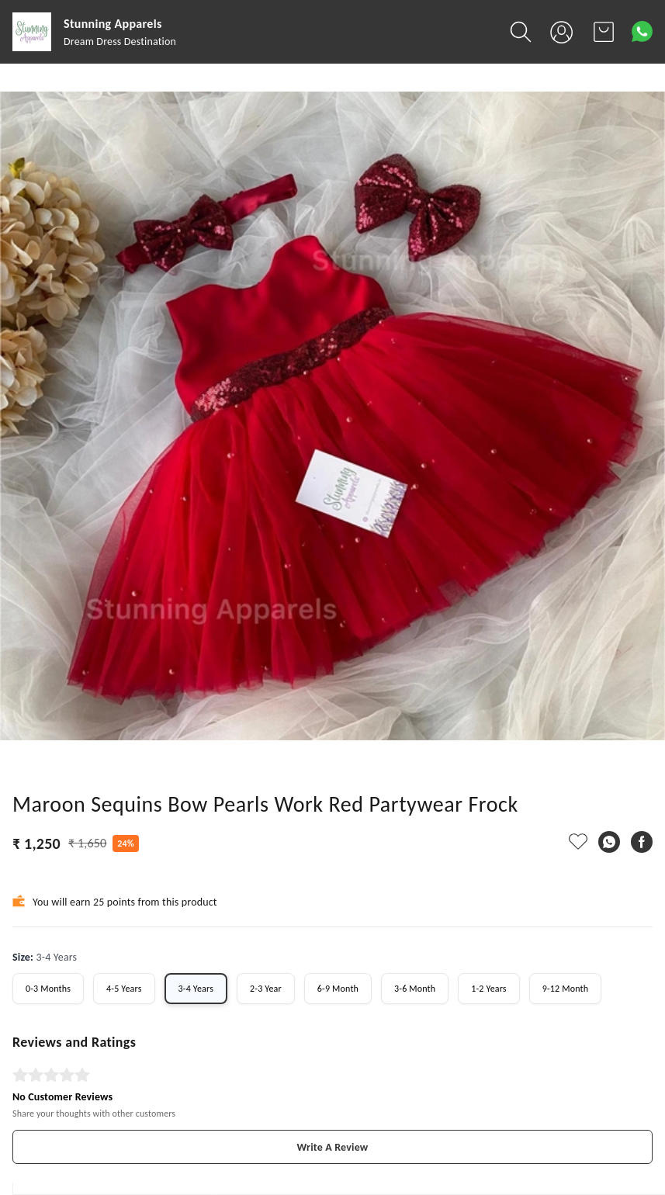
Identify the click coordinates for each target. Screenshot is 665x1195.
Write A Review (333, 1147)
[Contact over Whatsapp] (642, 31)
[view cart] (603, 31)
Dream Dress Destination (120, 41)
